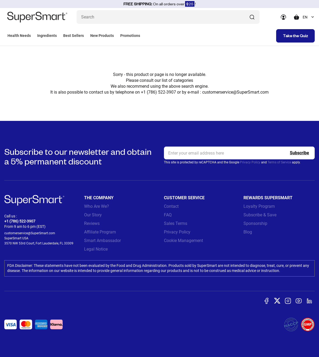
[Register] (299, 153)
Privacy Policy (250, 162)
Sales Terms (175, 223)
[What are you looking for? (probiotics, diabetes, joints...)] (168, 17)
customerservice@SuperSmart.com (235, 92)
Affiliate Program (100, 232)
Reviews (92, 223)
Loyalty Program (259, 206)
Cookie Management (183, 240)
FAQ (168, 214)
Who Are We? (96, 206)
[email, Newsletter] (239, 153)
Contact (171, 206)
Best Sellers (73, 35)
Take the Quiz (295, 35)
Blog (247, 232)
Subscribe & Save (259, 214)
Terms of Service (279, 162)
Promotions (130, 35)
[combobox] (309, 17)
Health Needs (19, 35)
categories (183, 80)
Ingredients (47, 35)
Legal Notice (96, 249)
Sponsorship (255, 223)
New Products (102, 35)
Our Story (93, 214)
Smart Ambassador (102, 240)
